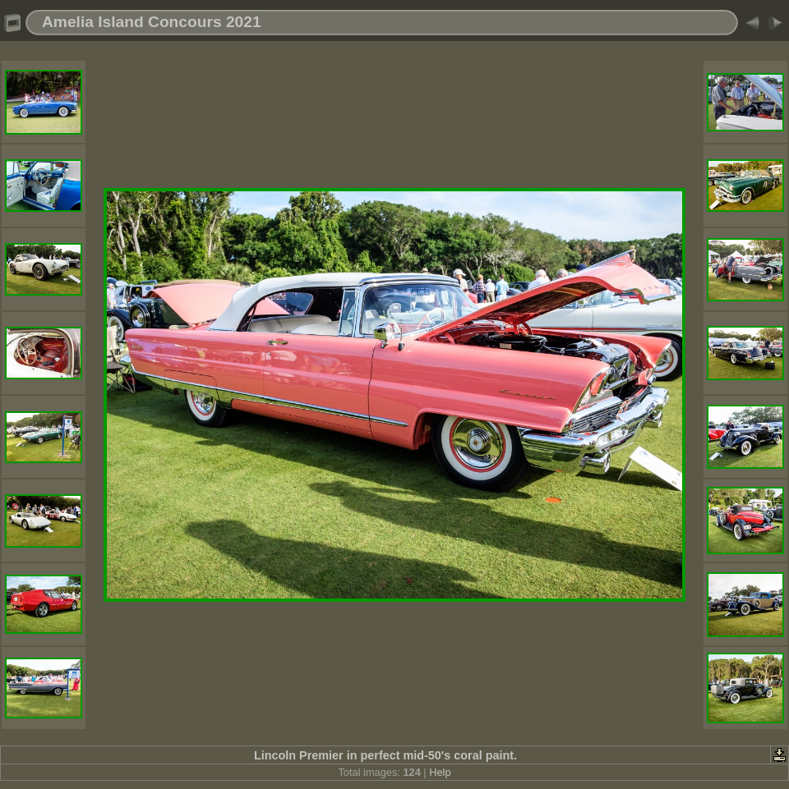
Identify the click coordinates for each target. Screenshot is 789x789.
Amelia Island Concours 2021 (151, 21)
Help (439, 772)
